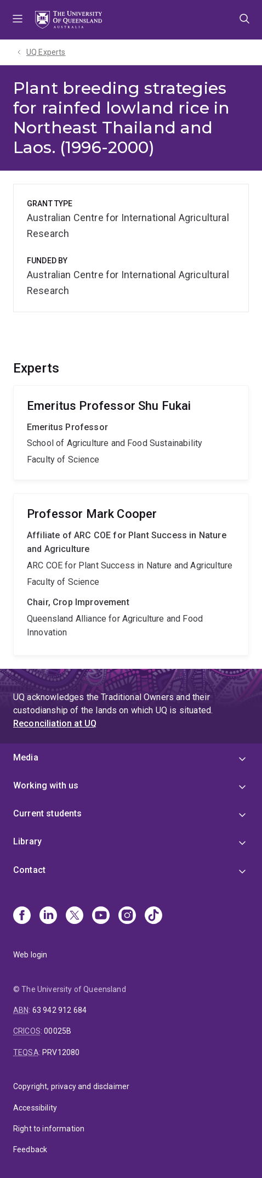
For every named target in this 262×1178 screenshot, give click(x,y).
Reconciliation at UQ (54, 723)
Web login (30, 954)
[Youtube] (101, 916)
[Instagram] (127, 916)
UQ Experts (46, 52)
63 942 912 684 (59, 1010)
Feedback (30, 1149)
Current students (47, 813)
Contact (29, 870)
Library (27, 841)
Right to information (48, 1128)
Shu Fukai (131, 433)
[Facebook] (22, 916)
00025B (57, 1031)
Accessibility (35, 1107)
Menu (17, 20)
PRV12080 (60, 1052)
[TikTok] (153, 916)
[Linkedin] (48, 916)
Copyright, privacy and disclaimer (71, 1086)
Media (25, 757)
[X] (74, 916)
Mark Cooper (131, 574)
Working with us (45, 785)
